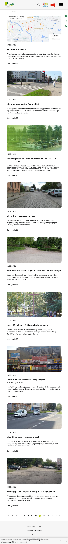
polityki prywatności (18, 542)
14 (48, 516)
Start (8, 12)
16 (56, 516)
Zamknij (63, 541)
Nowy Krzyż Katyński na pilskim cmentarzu (29, 325)
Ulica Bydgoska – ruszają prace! (23, 437)
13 (44, 516)
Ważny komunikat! (16, 49)
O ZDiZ (14, 12)
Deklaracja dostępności (34, 530)
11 (36, 516)
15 (52, 516)
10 (32, 516)
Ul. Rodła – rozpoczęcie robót (21, 216)
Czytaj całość (12, 63)
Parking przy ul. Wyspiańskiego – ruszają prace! (31, 491)
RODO (34, 535)
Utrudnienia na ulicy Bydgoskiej (23, 104)
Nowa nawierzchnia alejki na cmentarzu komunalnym (34, 270)
